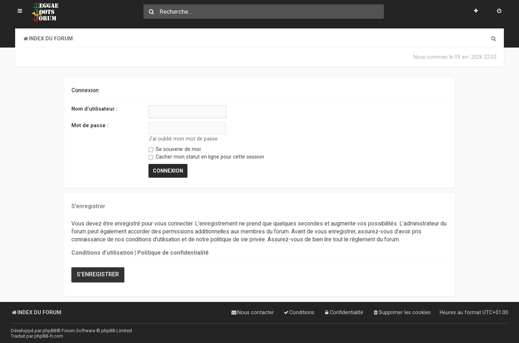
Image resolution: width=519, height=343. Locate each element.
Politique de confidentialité (173, 252)
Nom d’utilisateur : (94, 109)
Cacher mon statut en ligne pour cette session (206, 157)
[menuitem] (499, 11)
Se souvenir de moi (174, 149)
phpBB (50, 330)
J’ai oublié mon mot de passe (183, 139)
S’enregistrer (98, 274)
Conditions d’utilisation (102, 252)
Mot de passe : (89, 125)
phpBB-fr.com (48, 336)
